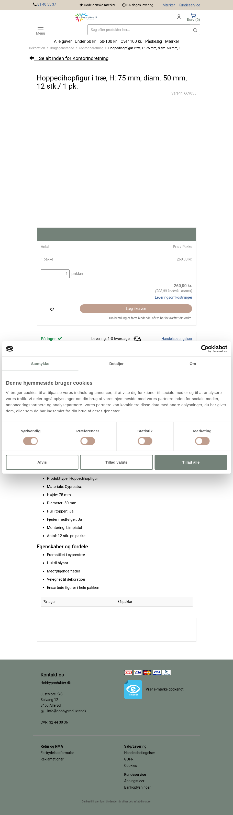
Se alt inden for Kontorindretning (69, 58)
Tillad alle (190, 462)
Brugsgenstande (62, 48)
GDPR (129, 759)
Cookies (130, 766)
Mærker (169, 5)
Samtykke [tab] (40, 363)
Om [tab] (193, 363)
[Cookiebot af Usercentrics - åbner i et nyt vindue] (204, 349)
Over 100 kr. (131, 41)
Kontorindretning (91, 48)
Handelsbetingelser (176, 339)
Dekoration (37, 48)
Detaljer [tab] (116, 363)
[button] (195, 29)
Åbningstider (134, 781)
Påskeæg (153, 41)
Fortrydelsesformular (57, 753)
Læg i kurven (136, 309)
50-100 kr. (108, 41)
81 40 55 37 (46, 4)
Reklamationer (52, 759)
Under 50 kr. (85, 41)
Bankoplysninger (137, 787)
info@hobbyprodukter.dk (66, 711)
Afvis (42, 462)
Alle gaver (63, 41)
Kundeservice (189, 5)
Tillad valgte (116, 462)
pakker (77, 273)
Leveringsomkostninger (173, 297)
